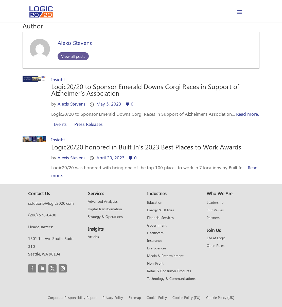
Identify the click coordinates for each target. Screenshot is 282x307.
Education (154, 203)
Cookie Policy (157, 298)
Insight (58, 79)
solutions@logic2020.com (51, 203)
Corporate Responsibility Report (72, 298)
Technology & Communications (171, 279)
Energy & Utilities (160, 210)
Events (60, 124)
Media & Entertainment (165, 256)
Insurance (154, 241)
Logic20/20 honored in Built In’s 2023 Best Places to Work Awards (146, 146)
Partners (213, 218)
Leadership (215, 203)
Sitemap (135, 298)
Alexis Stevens (75, 42)
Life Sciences (156, 248)
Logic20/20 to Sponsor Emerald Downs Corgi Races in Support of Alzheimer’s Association (145, 89)
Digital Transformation (105, 209)
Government (157, 226)
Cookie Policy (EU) (186, 298)
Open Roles (215, 246)
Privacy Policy (112, 298)
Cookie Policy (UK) (220, 298)
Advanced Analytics (103, 202)
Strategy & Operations (105, 217)
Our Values (215, 210)
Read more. (247, 114)
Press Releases (88, 124)
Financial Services (160, 218)
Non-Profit (155, 264)
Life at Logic (216, 238)
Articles (93, 237)
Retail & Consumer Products (169, 271)
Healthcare (155, 233)
